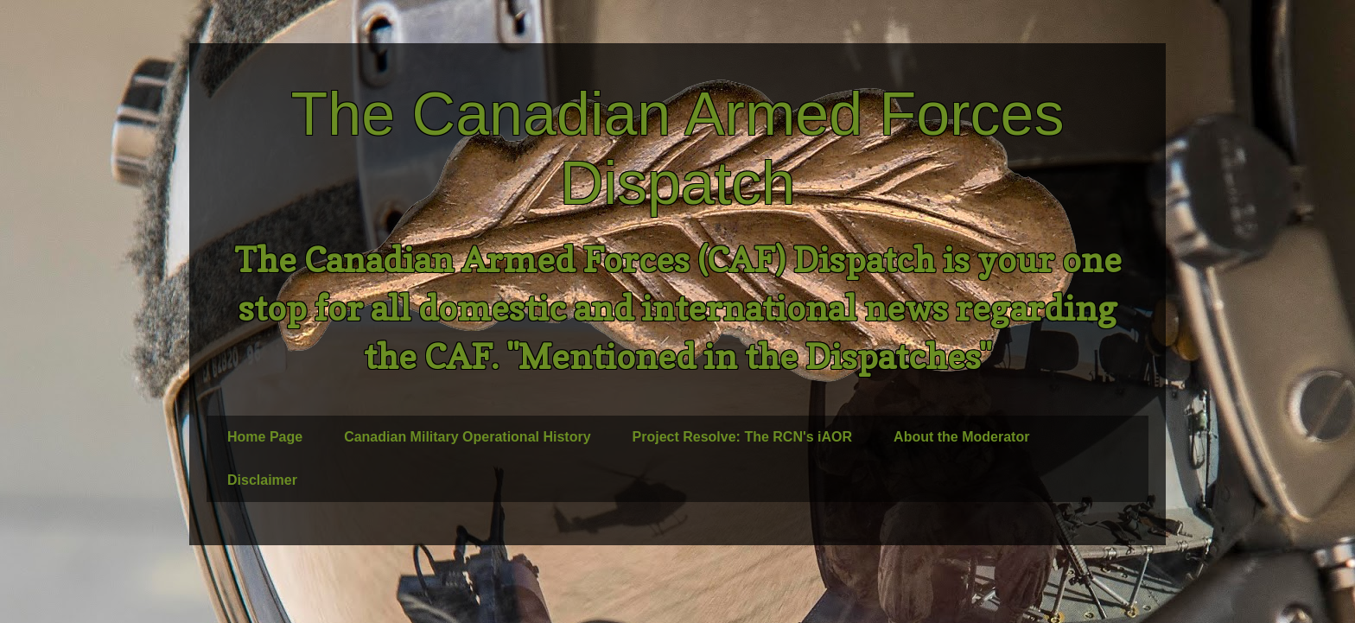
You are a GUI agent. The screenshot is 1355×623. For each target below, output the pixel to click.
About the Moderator (961, 436)
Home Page (264, 436)
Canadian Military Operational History (467, 436)
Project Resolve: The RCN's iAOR (743, 436)
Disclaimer (262, 480)
